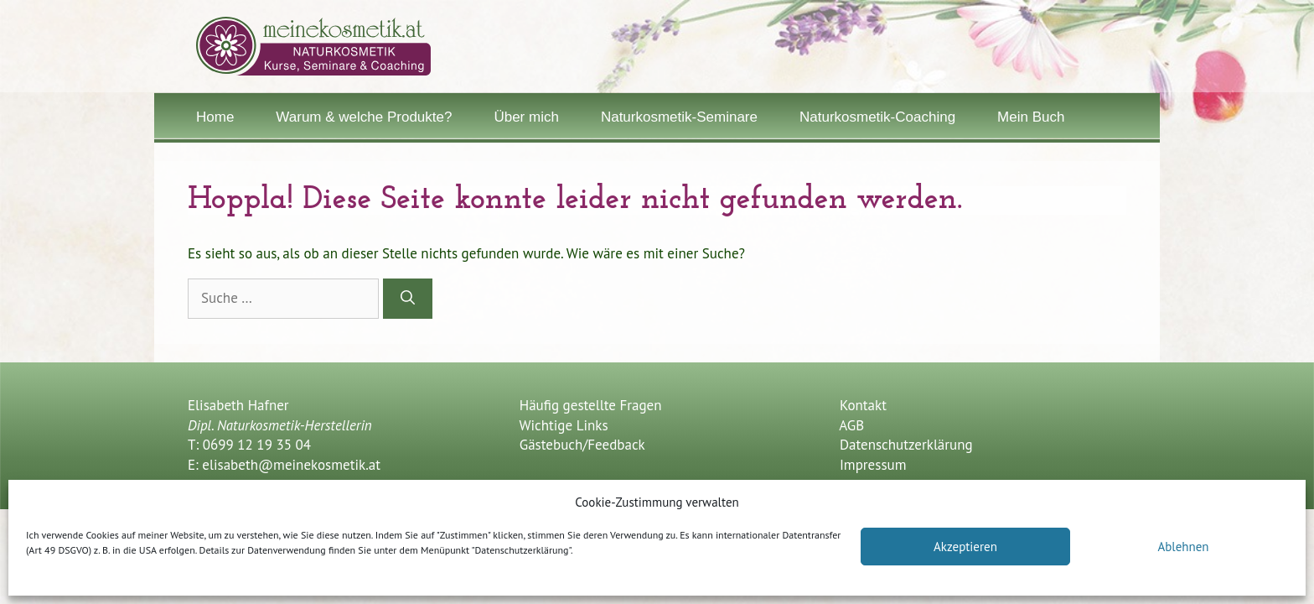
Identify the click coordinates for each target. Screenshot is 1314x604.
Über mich (526, 117)
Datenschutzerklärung (906, 444)
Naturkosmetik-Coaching (877, 117)
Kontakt (863, 405)
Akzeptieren (965, 547)
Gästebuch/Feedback (580, 444)
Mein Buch (1030, 117)
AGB (851, 425)
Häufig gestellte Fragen (588, 405)
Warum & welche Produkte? (364, 117)
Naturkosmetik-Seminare (679, 117)
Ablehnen (1182, 547)
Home (215, 117)
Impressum (873, 465)
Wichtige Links (561, 425)
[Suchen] (407, 299)
